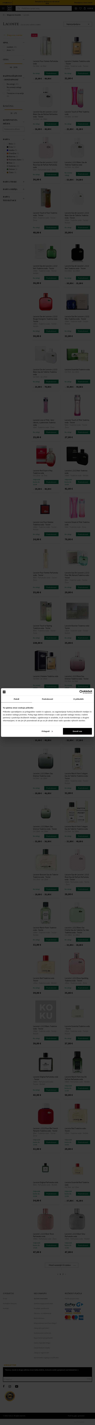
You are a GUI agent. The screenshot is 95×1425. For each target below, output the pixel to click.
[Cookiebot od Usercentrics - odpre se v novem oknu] (81, 692)
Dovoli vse (77, 731)
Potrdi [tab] (16, 699)
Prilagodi (47, 731)
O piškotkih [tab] (78, 699)
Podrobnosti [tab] (47, 699)
